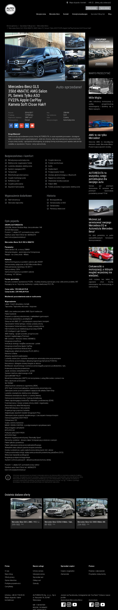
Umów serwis (38, 571)
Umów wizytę (91, 8)
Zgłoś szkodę (104, 8)
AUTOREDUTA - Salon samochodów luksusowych (10, 9)
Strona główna (12, 26)
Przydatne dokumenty (97, 574)
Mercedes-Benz (54, 14)
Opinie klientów (10, 580)
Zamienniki (65, 574)
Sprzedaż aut (38, 577)
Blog (109, 14)
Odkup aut (37, 580)
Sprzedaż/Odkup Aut (98, 14)
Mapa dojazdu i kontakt (76, 2)
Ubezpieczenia (41, 14)
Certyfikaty (9, 587)
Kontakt (66, 14)
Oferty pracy (9, 577)
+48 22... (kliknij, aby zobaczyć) (99, 3)
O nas (7, 571)
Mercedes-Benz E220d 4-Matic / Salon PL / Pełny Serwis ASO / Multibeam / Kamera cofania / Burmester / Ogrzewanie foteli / (59, 522)
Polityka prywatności (13, 583)
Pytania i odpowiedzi (97, 571)
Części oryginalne (67, 571)
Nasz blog (9, 574)
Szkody (36, 583)
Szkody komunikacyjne (79, 14)
